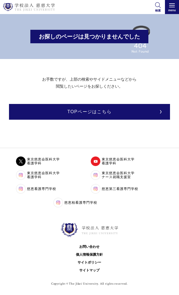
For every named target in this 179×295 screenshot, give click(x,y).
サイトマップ (89, 270)
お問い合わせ (89, 247)
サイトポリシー (89, 262)
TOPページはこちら (89, 111)
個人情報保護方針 (89, 255)
